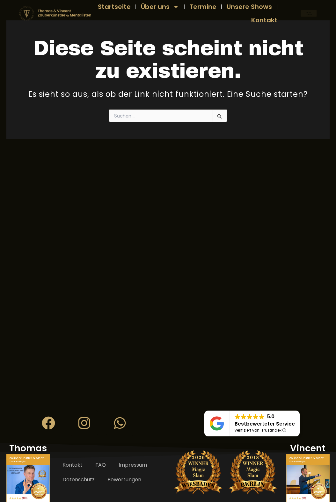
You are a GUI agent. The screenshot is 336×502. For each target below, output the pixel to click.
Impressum (133, 465)
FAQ (100, 465)
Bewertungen (124, 479)
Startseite (114, 6)
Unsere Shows (249, 6)
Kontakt (264, 20)
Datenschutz (78, 479)
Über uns (160, 6)
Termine (202, 6)
